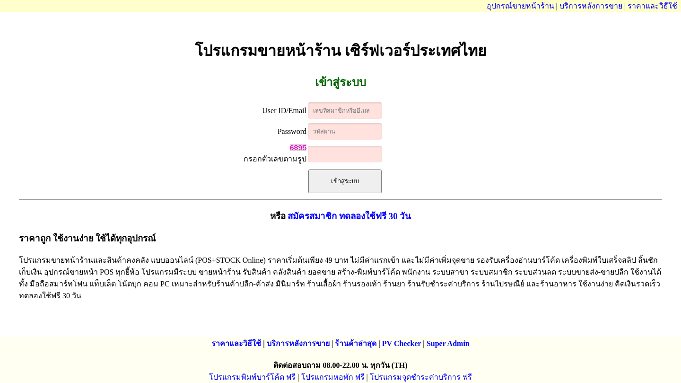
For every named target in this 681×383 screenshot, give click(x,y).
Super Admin (448, 343)
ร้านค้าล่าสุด (355, 343)
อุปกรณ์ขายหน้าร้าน (520, 6)
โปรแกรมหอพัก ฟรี (333, 377)
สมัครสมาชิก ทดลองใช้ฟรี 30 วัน (349, 216)
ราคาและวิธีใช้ (652, 6)
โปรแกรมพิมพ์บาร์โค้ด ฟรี (252, 377)
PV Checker (401, 343)
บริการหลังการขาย (590, 6)
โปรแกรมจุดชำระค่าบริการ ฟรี (421, 377)
